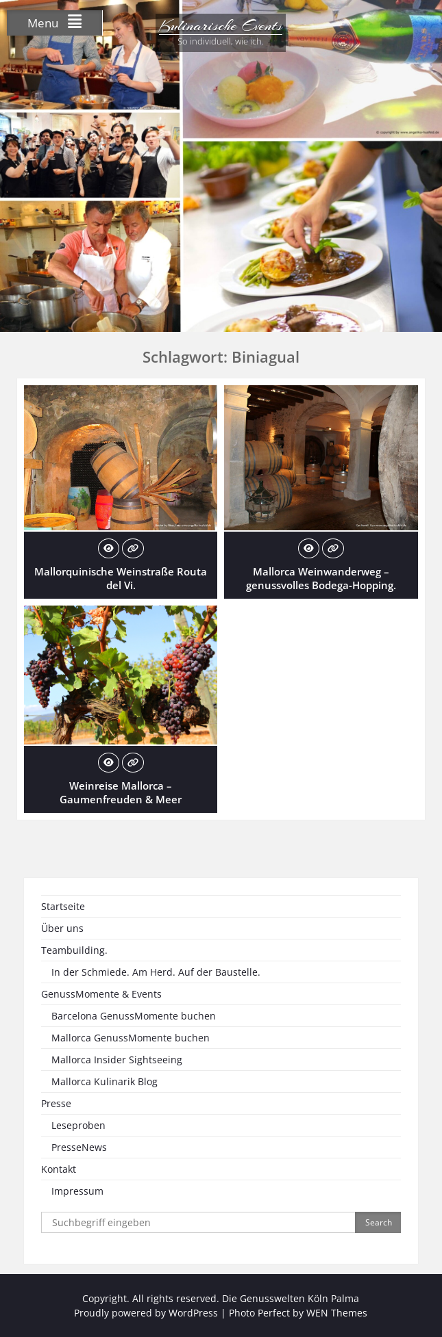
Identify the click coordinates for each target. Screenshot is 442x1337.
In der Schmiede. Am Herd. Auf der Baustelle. (155, 971)
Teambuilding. (74, 950)
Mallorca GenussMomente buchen (130, 1037)
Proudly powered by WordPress (146, 1312)
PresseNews (79, 1147)
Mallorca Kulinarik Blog (104, 1081)
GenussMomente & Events (101, 993)
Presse (56, 1103)
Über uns (62, 928)
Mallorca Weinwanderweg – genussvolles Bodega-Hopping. (321, 578)
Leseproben (78, 1125)
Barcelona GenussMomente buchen (133, 1015)
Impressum (77, 1190)
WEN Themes (336, 1312)
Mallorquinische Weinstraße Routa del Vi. (120, 578)
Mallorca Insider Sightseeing (116, 1059)
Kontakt (58, 1169)
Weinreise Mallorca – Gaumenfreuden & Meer (121, 792)
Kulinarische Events (220, 25)
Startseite (63, 906)
